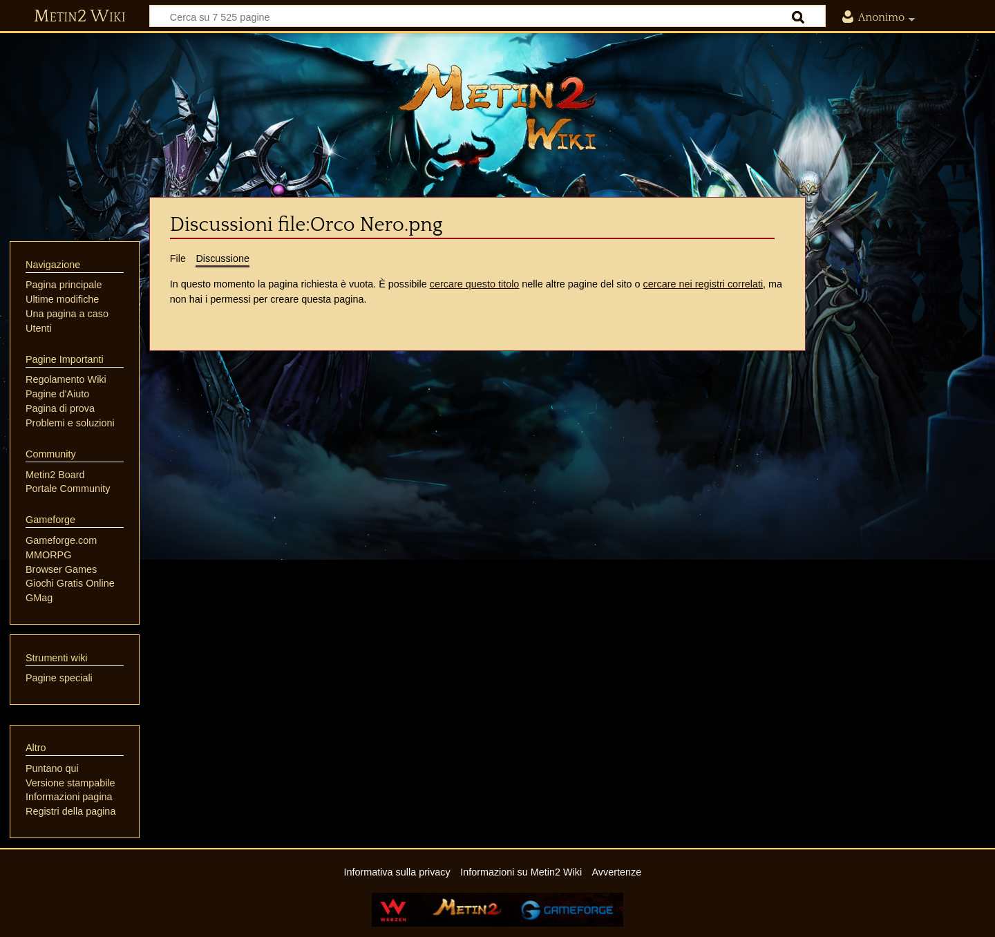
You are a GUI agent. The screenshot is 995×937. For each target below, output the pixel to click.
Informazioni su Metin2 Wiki (521, 872)
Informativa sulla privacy (396, 872)
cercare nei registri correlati (703, 284)
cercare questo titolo (475, 284)
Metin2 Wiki (80, 16)
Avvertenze (616, 872)
